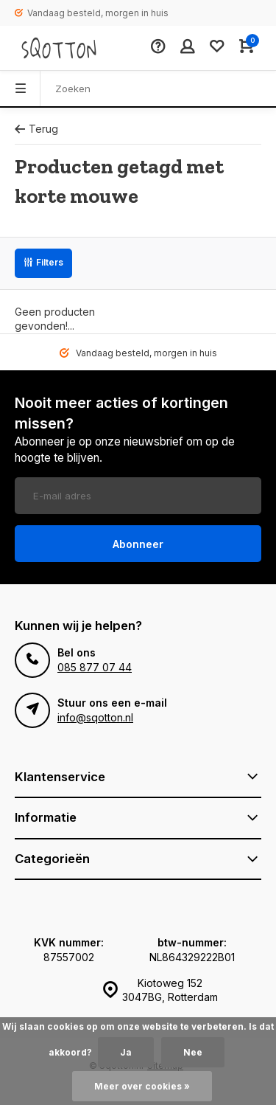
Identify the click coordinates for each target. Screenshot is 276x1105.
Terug (36, 128)
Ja (126, 1052)
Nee (192, 1052)
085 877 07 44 (94, 667)
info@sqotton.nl (95, 717)
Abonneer (138, 544)
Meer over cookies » (142, 1086)
